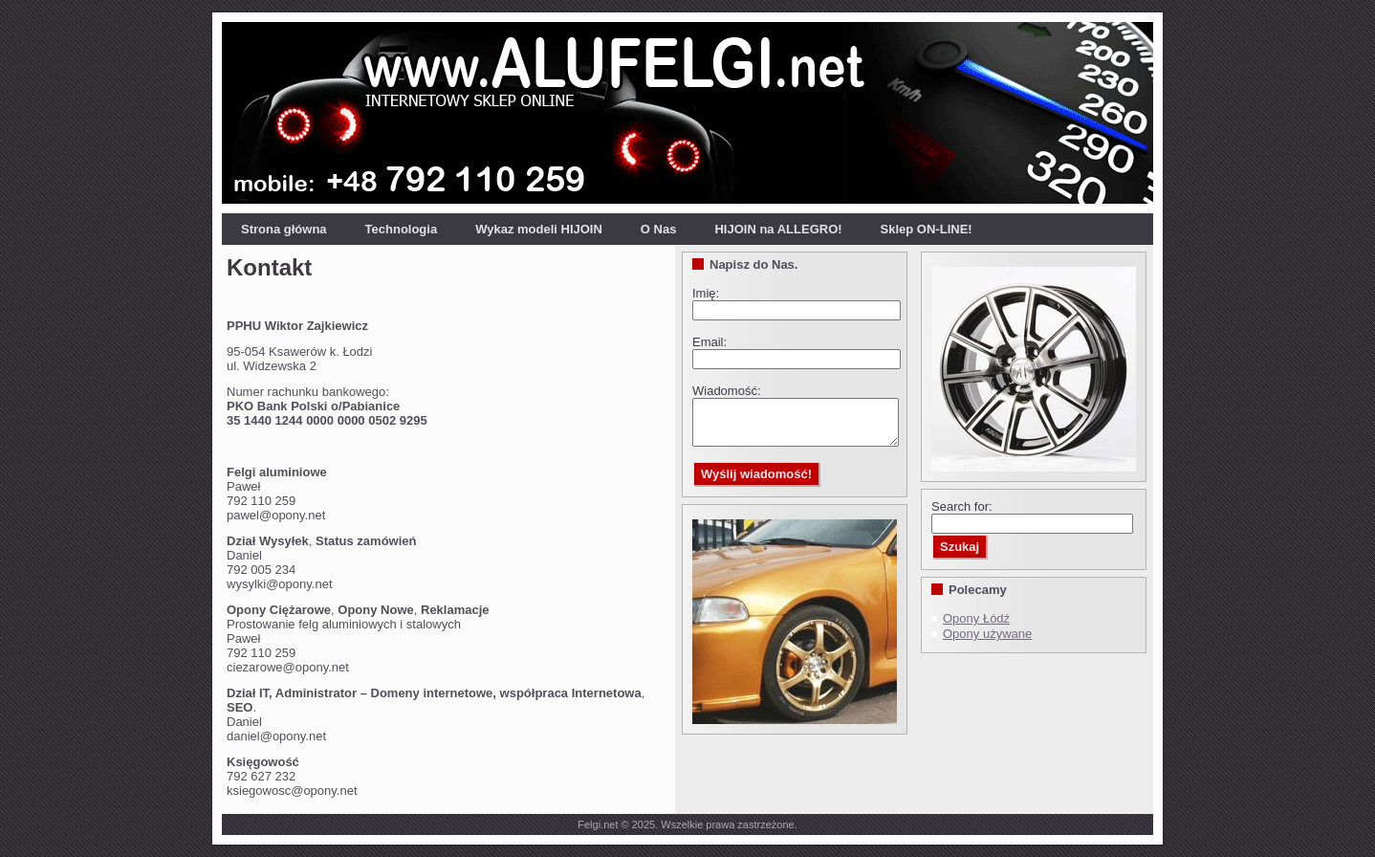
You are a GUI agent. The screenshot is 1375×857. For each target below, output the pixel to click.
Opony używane (987, 633)
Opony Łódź (976, 618)
